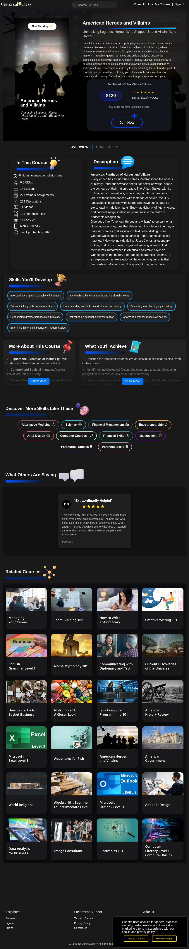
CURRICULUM (107, 147)
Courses (10, 918)
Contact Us (80, 927)
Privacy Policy (82, 923)
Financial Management (110, 424)
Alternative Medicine (38, 424)
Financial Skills (116, 435)
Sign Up (180, 4)
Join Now (127, 122)
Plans (137, 4)
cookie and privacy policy (138, 931)
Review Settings (164, 938)
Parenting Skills (115, 446)
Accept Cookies (136, 938)
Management (150, 435)
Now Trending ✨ (42, 26)
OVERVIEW (79, 147)
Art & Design (38, 435)
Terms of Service (83, 918)
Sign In (10, 923)
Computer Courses (76, 435)
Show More (38, 381)
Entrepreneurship (153, 424)
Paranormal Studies (76, 446)
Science (74, 424)
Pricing (9, 927)
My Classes (162, 4)
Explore (148, 4)
